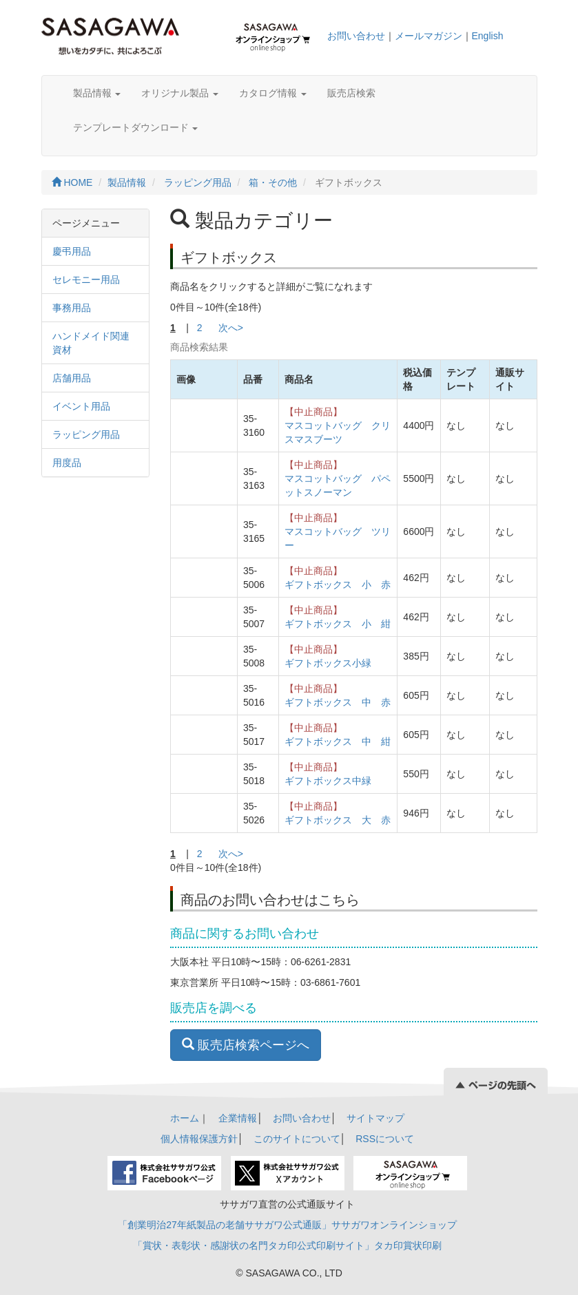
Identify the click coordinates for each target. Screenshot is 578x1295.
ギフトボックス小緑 (328, 662)
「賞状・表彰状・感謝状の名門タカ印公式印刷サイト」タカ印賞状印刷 (287, 1245)
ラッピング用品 (197, 182)
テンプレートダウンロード (135, 127)
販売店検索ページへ (245, 1045)
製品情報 (97, 92)
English (488, 35)
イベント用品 (81, 406)
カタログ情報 (273, 92)
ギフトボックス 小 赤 (338, 584)
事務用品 (71, 307)
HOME (72, 182)
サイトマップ (375, 1118)
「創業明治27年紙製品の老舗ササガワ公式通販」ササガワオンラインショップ (287, 1224)
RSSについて (384, 1138)
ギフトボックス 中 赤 (338, 702)
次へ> (230, 327)
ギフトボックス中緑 (328, 780)
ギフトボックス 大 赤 (338, 819)
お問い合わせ (356, 35)
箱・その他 (273, 182)
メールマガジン (428, 35)
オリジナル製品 (179, 92)
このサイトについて (297, 1138)
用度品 (66, 462)
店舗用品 (71, 377)
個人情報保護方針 (199, 1138)
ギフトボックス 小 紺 (338, 623)
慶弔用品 (71, 251)
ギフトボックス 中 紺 (338, 741)
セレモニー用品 (86, 279)
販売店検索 (351, 92)
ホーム (184, 1118)
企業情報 (237, 1118)
